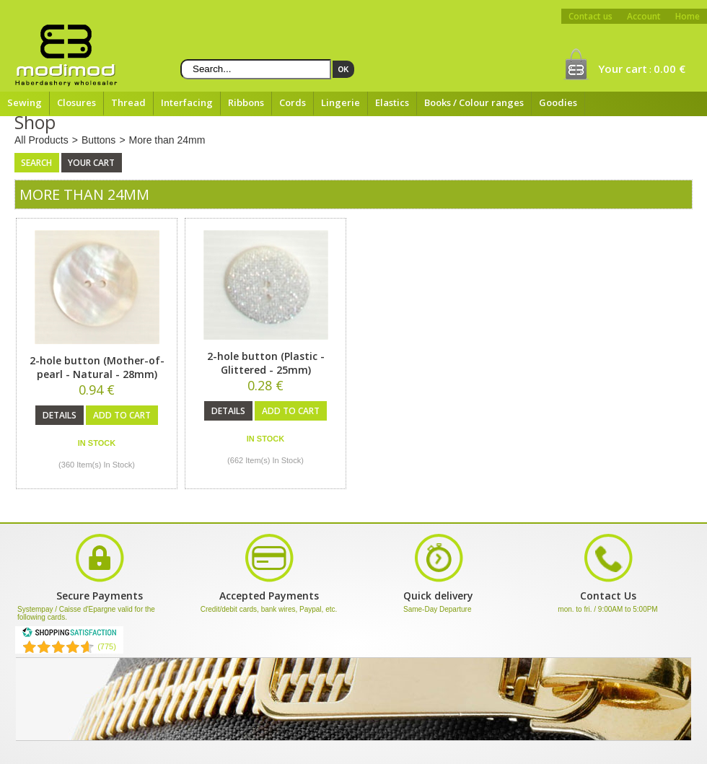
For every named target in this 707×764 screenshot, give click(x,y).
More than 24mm (167, 140)
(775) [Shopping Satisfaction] (106, 646)
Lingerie (340, 102)
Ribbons (246, 102)
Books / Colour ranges (474, 102)
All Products (41, 140)
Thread (128, 102)
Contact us (590, 16)
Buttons (98, 140)
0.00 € (669, 68)
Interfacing (187, 102)
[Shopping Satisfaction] (69, 635)
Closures (76, 102)
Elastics (392, 102)
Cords (292, 102)
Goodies (558, 102)
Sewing (24, 102)
